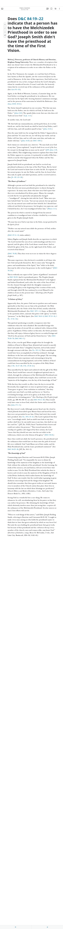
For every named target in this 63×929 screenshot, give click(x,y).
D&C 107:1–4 (35, 311)
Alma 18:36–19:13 (14, 104)
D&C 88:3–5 (19, 338)
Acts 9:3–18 (15, 89)
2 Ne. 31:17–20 (16, 366)
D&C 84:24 (49, 435)
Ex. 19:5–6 (36, 350)
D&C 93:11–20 (39, 400)
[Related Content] (55, 9)
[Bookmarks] (51, 9)
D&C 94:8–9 (39, 316)
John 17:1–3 (15, 405)
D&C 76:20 (12, 253)
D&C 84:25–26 (13, 449)
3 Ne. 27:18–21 (28, 366)
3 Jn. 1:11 (27, 116)
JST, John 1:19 (51, 150)
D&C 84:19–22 (30, 18)
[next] (47, 927)
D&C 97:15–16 (50, 316)
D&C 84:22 (14, 277)
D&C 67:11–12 (13, 235)
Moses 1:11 (52, 209)
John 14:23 (25, 141)
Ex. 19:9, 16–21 (28, 417)
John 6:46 (18, 113)
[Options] (59, 9)
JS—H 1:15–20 (16, 177)
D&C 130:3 (37, 141)
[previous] (15, 927)
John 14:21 (47, 129)
